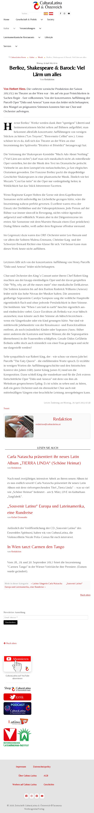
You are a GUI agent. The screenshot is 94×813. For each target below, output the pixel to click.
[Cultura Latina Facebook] (60, 13)
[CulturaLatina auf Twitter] (36, 796)
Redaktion (49, 79)
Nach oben (85, 595)
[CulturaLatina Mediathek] (69, 13)
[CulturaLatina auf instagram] (64, 13)
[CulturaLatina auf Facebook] (26, 796)
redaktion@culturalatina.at (48, 424)
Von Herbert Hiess (14, 89)
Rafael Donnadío (19, 517)
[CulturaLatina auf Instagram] (31, 796)
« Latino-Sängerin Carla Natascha (46, 583)
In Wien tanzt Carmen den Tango (35, 546)
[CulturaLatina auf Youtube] (42, 796)
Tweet (6, 408)
